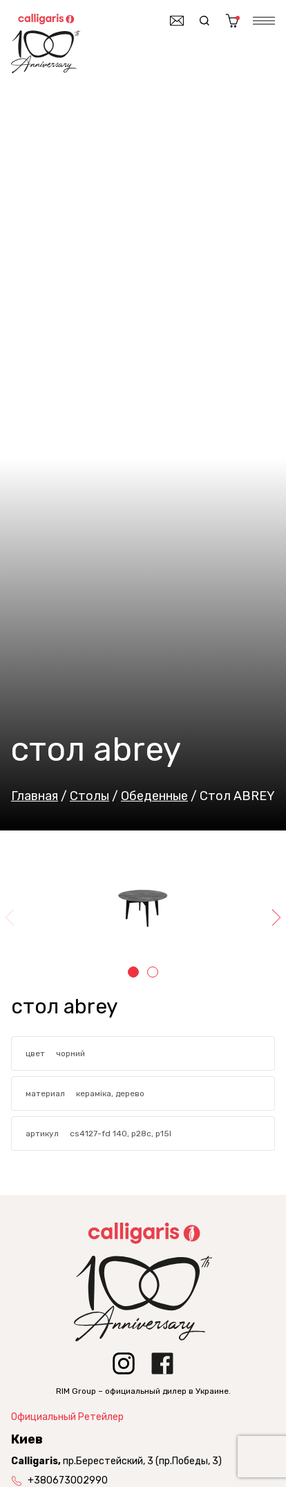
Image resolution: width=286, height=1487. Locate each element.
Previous (11, 917)
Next (275, 917)
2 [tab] (152, 972)
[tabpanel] (143, 906)
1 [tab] (133, 972)
